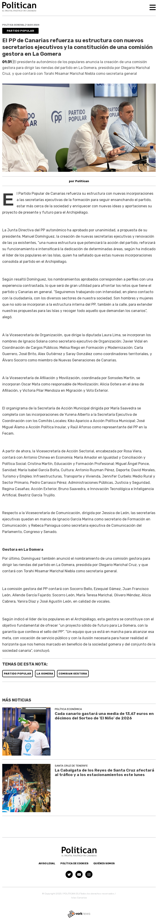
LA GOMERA (45, 673)
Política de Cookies (74, 863)
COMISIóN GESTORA (73, 673)
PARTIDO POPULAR (17, 673)
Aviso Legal (47, 863)
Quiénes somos (104, 863)
